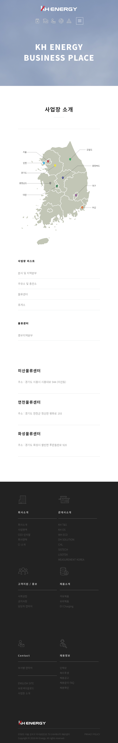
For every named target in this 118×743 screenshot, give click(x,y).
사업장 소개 (24, 693)
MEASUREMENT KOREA (71, 559)
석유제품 (64, 596)
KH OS (62, 529)
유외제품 (64, 601)
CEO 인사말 (24, 534)
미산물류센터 (29, 370)
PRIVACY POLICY (92, 734)
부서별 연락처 (25, 668)
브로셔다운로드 (26, 688)
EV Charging (66, 606)
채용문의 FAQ (67, 682)
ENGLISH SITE (26, 683)
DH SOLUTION (66, 539)
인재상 (63, 668)
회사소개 (22, 524)
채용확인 (64, 687)
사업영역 (22, 529)
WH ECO (63, 534)
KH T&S (62, 524)
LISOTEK (63, 554)
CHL (60, 544)
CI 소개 (21, 544)
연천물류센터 (29, 402)
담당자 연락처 (25, 606)
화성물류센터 (29, 433)
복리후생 (64, 673)
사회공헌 (22, 596)
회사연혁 (22, 539)
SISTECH (63, 549)
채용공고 (64, 678)
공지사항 (22, 601)
